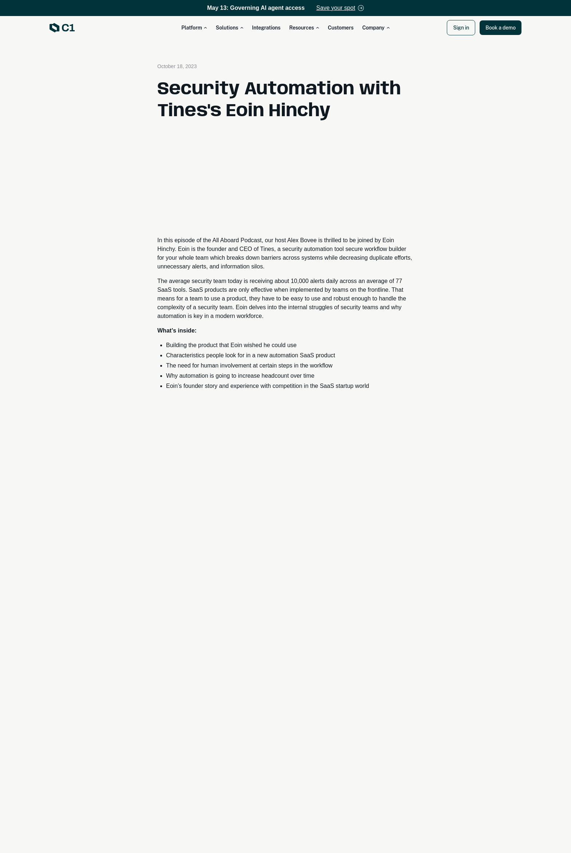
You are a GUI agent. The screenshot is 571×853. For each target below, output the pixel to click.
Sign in (461, 28)
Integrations (266, 28)
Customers (341, 28)
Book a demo (500, 28)
